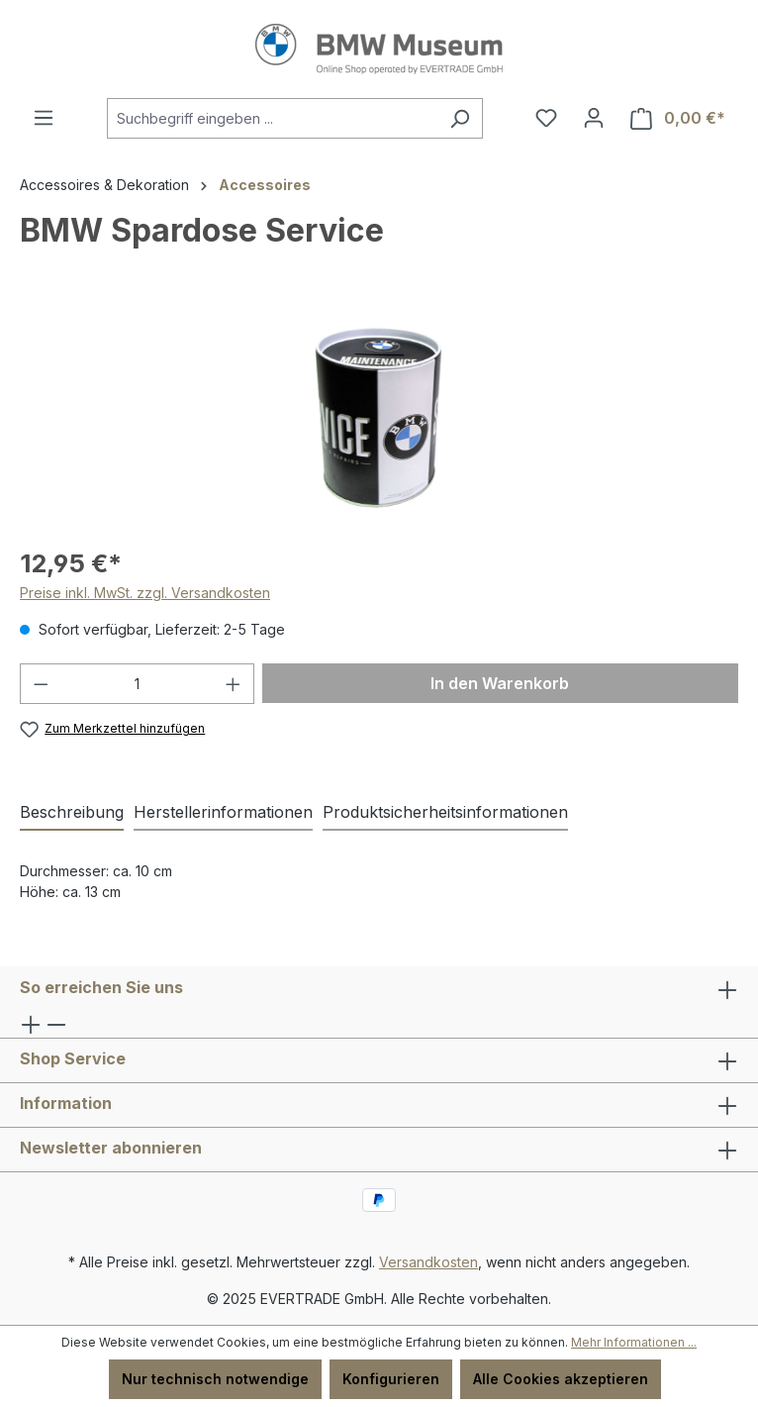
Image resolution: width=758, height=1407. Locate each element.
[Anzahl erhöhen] (233, 683)
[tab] (72, 813)
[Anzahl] (137, 683)
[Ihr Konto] (593, 118)
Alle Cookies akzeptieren (560, 1378)
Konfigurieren (390, 1378)
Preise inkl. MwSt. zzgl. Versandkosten (145, 592)
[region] (379, 417)
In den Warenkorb (499, 683)
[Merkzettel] (546, 118)
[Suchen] (459, 118)
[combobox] (272, 118)
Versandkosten (428, 1262)
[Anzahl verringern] (40, 683)
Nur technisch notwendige (215, 1378)
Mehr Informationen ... (634, 1342)
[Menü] (43, 118)
